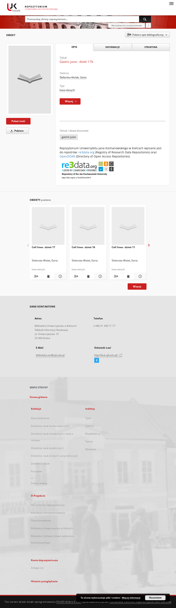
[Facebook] (96, 360)
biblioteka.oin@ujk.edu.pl (50, 355)
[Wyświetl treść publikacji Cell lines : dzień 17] (48, 276)
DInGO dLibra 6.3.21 (68, 601)
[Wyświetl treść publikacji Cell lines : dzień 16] (88, 276)
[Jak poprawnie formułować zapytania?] (148, 25)
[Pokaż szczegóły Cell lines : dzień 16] (100, 276)
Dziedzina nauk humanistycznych (50, 426)
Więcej (137, 286)
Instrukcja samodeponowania (48, 512)
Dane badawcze (40, 418)
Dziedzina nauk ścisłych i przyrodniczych (54, 456)
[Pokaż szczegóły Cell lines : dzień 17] (60, 276)
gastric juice (69, 137)
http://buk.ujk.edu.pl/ (108, 355)
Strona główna (39, 397)
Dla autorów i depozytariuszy (48, 505)
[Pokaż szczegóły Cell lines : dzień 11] (140, 276)
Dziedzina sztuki (40, 463)
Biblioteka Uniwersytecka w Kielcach (52, 528)
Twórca (89, 426)
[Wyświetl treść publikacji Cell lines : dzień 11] (128, 276)
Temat (89, 441)
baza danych (67, 90)
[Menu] (171, 3)
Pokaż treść (18, 121)
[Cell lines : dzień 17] (48, 227)
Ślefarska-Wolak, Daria (73, 77)
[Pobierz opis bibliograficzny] (36, 276)
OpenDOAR (67, 156)
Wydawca (90, 449)
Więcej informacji (131, 598)
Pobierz (16, 130)
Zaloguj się (37, 568)
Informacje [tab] (112, 47)
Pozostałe (36, 471)
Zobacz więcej (39, 483)
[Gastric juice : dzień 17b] (29, 80)
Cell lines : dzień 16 (83, 247)
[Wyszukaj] (145, 19)
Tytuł (88, 418)
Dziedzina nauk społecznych (47, 448)
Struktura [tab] (150, 47)
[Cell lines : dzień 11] (128, 227)
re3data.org (86, 152)
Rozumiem (155, 597)
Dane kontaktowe (41, 520)
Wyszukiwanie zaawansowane (126, 25)
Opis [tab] (74, 47)
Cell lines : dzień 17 (43, 247)
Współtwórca (92, 433)
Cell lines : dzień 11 (123, 247)
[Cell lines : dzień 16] (88, 227)
